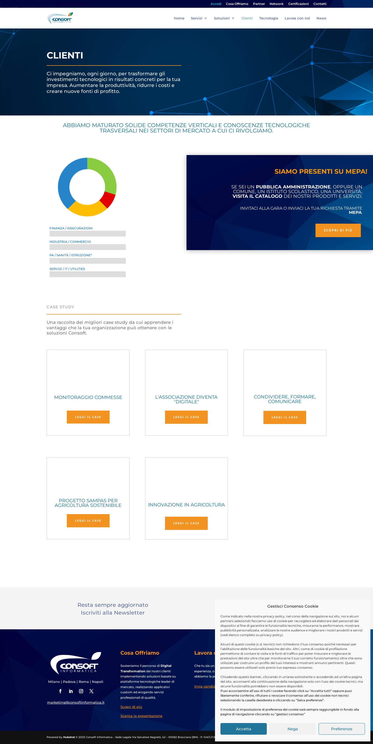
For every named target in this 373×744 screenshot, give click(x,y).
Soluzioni (222, 18)
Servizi (196, 18)
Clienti (247, 18)
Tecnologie (268, 18)
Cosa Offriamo (237, 4)
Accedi (216, 4)
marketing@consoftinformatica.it (75, 702)
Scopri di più (338, 230)
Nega (293, 728)
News (321, 18)
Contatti (319, 4)
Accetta (243, 728)
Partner (259, 4)
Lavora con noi (297, 18)
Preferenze (341, 728)
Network (277, 4)
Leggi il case (88, 417)
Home (179, 18)
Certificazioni (298, 4)
